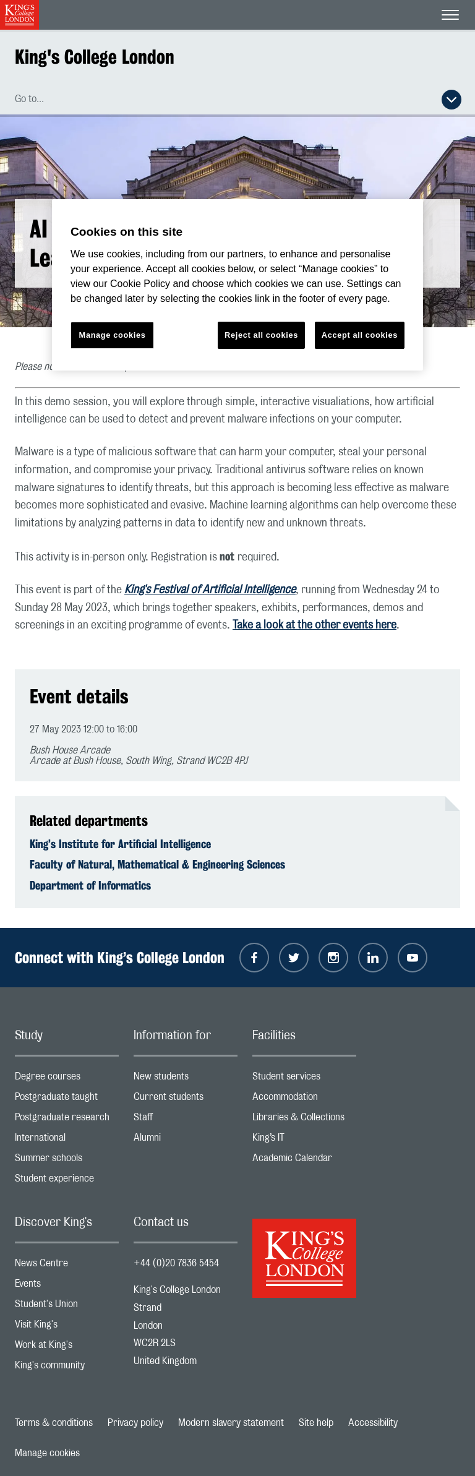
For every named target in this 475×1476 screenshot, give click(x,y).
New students (186, 1079)
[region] (237, 285)
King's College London (94, 56)
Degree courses (67, 1079)
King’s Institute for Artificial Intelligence (120, 844)
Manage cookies (47, 1453)
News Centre (67, 1266)
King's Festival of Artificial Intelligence (210, 590)
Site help (316, 1423)
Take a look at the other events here (314, 625)
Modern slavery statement (231, 1423)
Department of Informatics (90, 885)
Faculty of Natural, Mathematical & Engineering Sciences (157, 864)
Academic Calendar (304, 1161)
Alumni (186, 1140)
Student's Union (67, 1307)
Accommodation (304, 1099)
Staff (186, 1120)
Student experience (67, 1181)
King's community (67, 1368)
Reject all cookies (261, 335)
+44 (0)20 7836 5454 (176, 1263)
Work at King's (67, 1347)
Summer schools (67, 1161)
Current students (186, 1099)
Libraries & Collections (304, 1120)
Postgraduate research (67, 1120)
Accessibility (373, 1423)
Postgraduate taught (67, 1099)
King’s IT (304, 1140)
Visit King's (67, 1327)
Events (67, 1286)
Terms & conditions (54, 1423)
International (67, 1140)
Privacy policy (135, 1423)
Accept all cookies (360, 335)
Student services (304, 1079)
